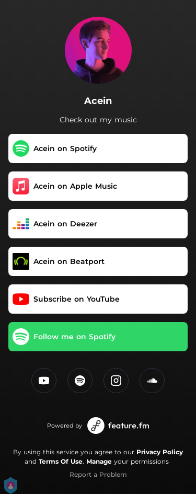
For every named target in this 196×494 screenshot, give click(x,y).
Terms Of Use (61, 461)
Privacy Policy (159, 452)
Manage (99, 461)
